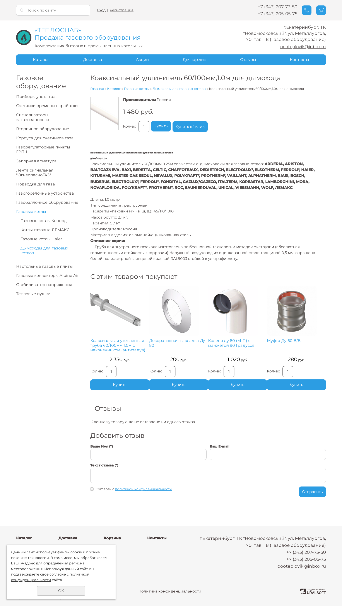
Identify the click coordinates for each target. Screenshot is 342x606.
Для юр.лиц (194, 59)
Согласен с (134, 498)
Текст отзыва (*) (104, 474)
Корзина (112, 538)
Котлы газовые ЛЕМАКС (45, 229)
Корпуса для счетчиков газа (45, 138)
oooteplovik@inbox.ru (301, 46)
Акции (142, 59)
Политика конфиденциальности (169, 591)
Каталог (41, 59)
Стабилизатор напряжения (44, 284)
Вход (101, 10)
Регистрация (121, 10)
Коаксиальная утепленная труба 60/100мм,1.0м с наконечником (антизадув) (108, 350)
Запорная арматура (36, 161)
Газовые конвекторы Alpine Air (47, 275)
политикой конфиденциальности (143, 498)
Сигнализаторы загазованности (32, 117)
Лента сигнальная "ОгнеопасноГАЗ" (34, 172)
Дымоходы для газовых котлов (44, 250)
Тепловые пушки (33, 293)
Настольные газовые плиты (44, 266)
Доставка (92, 59)
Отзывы (248, 59)
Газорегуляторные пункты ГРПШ (43, 149)
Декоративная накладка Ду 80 (166, 343)
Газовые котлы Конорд (44, 220)
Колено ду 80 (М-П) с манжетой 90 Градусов (215, 343)
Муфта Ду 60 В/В (260, 340)
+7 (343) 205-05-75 (271, 13)
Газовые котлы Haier (41, 239)
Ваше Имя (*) (101, 456)
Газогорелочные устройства (45, 193)
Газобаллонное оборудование (47, 202)
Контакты (299, 59)
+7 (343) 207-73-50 (271, 6)
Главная (97, 89)
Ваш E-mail (219, 456)
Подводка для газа (35, 184)
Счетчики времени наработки (47, 105)
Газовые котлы (31, 211)
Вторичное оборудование (42, 128)
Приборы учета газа (37, 96)
